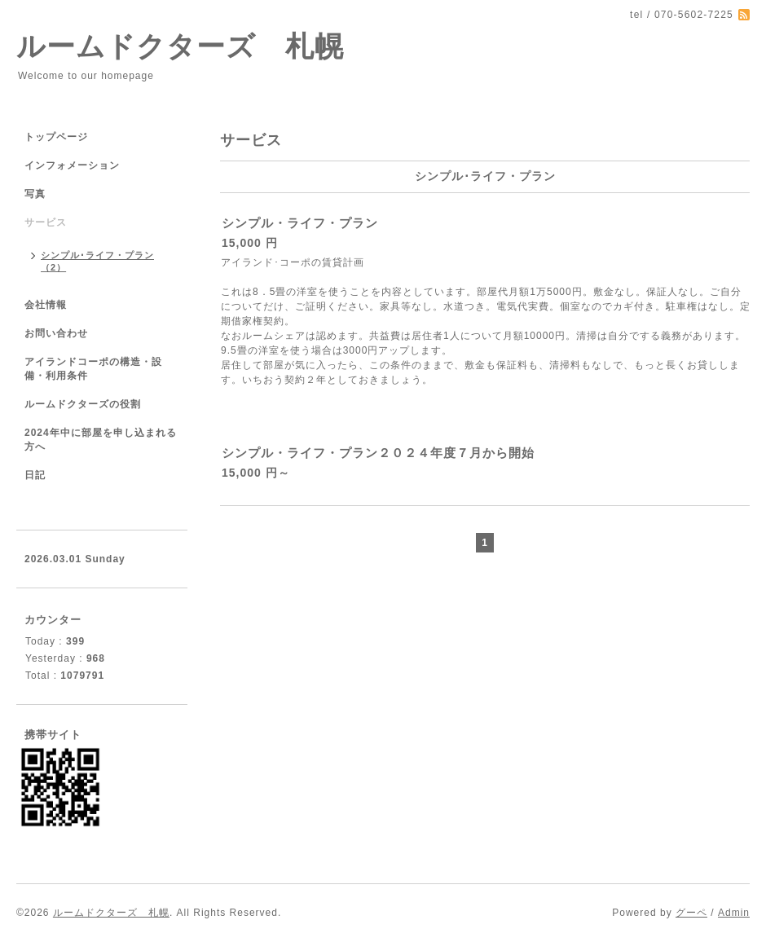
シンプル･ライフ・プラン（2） (97, 261)
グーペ (691, 912)
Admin (734, 912)
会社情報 (45, 304)
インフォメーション (72, 165)
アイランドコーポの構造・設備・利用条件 (93, 368)
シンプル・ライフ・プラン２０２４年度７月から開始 (378, 453)
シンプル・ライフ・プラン (300, 223)
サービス (45, 222)
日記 (35, 475)
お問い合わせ (56, 333)
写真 (35, 194)
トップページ (56, 137)
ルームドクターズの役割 (82, 404)
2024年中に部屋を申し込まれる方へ (100, 439)
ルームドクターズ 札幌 (180, 46)
